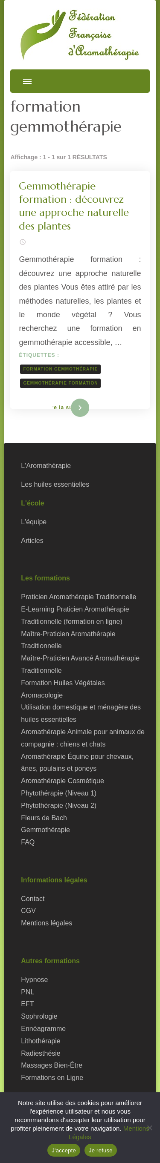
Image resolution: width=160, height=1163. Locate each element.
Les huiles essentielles (55, 484)
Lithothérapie (40, 1041)
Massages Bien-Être (51, 1065)
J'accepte (64, 1150)
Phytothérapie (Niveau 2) (58, 805)
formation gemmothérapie (60, 369)
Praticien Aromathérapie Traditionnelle (78, 596)
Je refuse (101, 1150)
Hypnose (34, 979)
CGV (28, 910)
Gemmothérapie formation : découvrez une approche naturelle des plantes (74, 206)
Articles (32, 540)
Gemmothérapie (45, 829)
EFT (27, 1004)
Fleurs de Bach (44, 817)
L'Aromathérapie (46, 465)
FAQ (28, 842)
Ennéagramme (43, 1028)
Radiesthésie (40, 1053)
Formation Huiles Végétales (63, 682)
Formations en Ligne (52, 1077)
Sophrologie (39, 1016)
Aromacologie (42, 695)
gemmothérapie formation (60, 383)
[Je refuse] (149, 1127)
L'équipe (34, 522)
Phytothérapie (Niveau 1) (58, 793)
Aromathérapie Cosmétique (62, 780)
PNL (27, 992)
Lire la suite (66, 408)
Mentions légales (46, 923)
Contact (32, 898)
